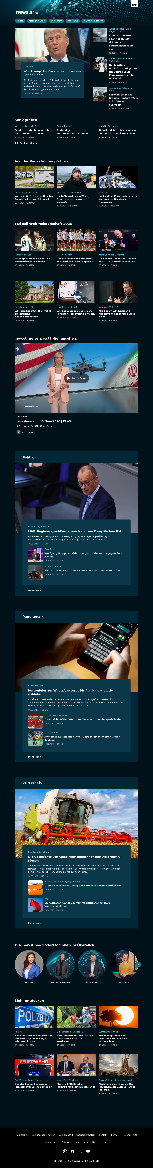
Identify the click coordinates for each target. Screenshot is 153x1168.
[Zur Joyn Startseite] (134, 3)
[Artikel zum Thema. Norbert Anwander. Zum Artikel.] (60, 967)
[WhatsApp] (65, 1151)
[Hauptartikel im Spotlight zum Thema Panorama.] (32, 616)
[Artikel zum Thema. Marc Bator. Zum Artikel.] (92, 967)
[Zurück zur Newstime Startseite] (26, 12)
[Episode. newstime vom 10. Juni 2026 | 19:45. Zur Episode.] (76, 385)
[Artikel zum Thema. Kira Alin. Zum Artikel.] (29, 967)
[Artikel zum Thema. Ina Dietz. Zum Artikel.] (123, 967)
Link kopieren (25, 432)
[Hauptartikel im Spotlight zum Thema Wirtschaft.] (33, 783)
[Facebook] (73, 1151)
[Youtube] (88, 1151)
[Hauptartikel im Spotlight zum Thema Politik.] (29, 457)
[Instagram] (80, 1151)
